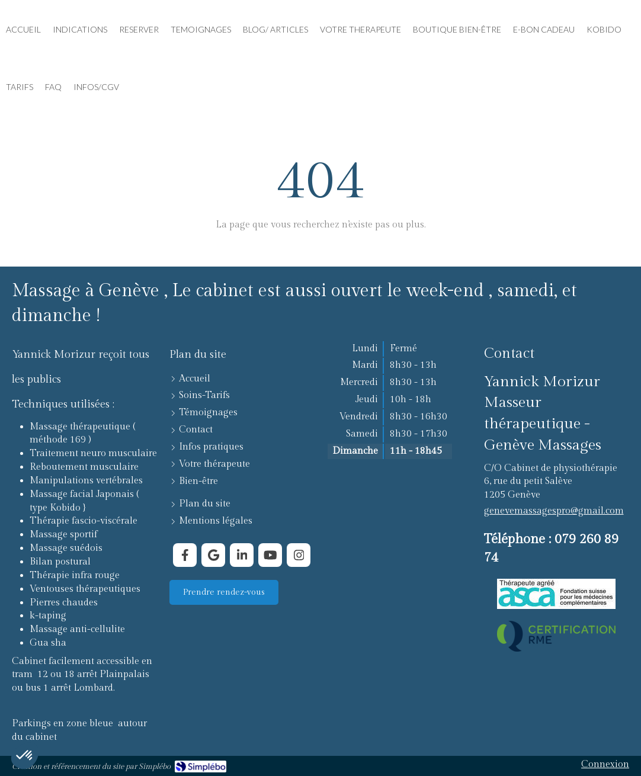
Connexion (605, 764)
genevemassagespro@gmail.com (554, 511)
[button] (25, 756)
